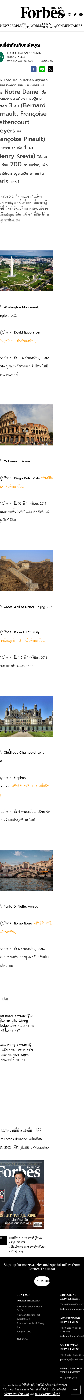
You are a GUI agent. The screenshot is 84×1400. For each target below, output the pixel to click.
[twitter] (50, 69)
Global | (12, 57)
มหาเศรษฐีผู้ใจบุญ (33, 1238)
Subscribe (43, 1281)
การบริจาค (14, 1238)
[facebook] (33, 69)
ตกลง (76, 1390)
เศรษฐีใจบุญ (17, 1251)
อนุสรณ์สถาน (18, 1242)
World (21, 57)
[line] (42, 69)
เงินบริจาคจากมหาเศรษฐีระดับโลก (28, 1247)
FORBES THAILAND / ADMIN (24, 53)
